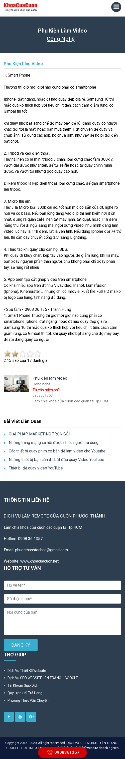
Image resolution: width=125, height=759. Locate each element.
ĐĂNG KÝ (20, 645)
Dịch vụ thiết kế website (27, 671)
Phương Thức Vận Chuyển (28, 700)
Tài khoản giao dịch (23, 685)
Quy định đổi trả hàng (25, 693)
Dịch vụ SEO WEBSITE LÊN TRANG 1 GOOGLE (43, 678)
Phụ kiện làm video (23, 63)
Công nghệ (61, 39)
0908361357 (62, 752)
